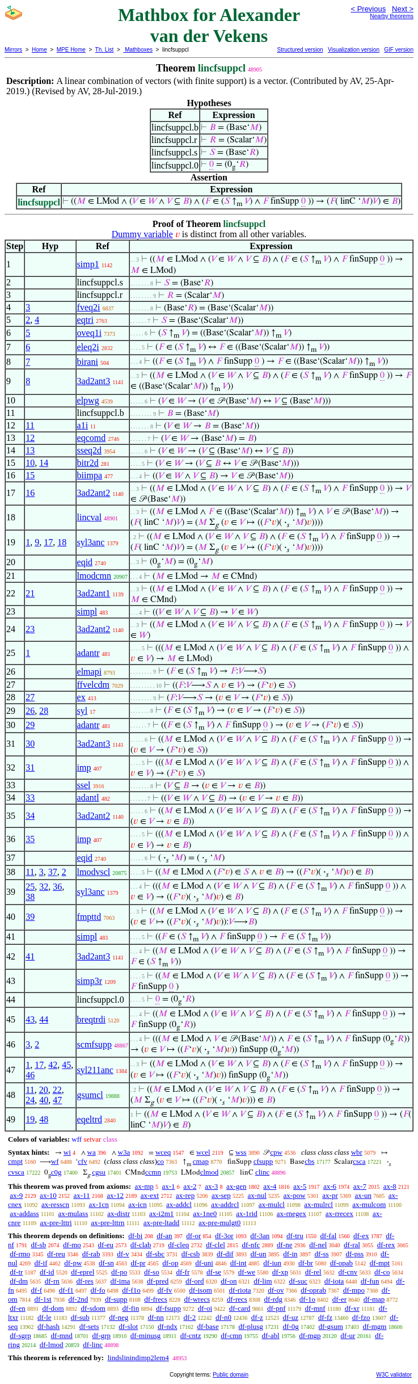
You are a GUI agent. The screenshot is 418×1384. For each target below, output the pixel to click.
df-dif (225, 1254)
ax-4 (269, 1186)
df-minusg (145, 1335)
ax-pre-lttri (55, 1222)
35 (30, 839)
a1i (82, 425)
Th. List (104, 50)
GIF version (398, 50)
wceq (163, 1152)
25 (30, 886)
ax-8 (389, 1186)
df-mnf (315, 1308)
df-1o (307, 1299)
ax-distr (118, 1213)
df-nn (156, 1317)
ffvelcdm (93, 684)
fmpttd (89, 917)
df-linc (93, 1344)
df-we (246, 1272)
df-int (238, 1263)
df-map (374, 1299)
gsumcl (90, 1095)
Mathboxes (138, 50)
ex (81, 697)
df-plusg (250, 1326)
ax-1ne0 (205, 1213)
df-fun (370, 1281)
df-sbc (155, 1254)
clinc (262, 1172)
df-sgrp (20, 1335)
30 (30, 743)
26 (30, 711)
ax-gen (236, 1186)
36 (57, 886)
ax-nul (257, 1195)
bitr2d (88, 463)
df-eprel (82, 1272)
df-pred (157, 1281)
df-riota (240, 1290)
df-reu (56, 1254)
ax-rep (185, 1195)
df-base (207, 1326)
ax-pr (329, 1195)
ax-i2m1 (161, 1213)
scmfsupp (94, 1044)
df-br (305, 1263)
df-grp (101, 1335)
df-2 (190, 1317)
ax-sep (221, 1195)
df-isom (200, 1290)
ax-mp (144, 1186)
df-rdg (273, 1299)
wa (91, 1152)
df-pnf (276, 1308)
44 (43, 1019)
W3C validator (394, 1375)
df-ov (276, 1290)
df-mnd (62, 1335)
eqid (85, 562)
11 (30, 425)
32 (43, 886)
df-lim (263, 1281)
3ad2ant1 (94, 593)
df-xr (352, 1308)
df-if (40, 1263)
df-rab (91, 1254)
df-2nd (78, 1299)
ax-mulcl (272, 1204)
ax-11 (81, 1195)
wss (241, 1152)
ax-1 (168, 1186)
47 (57, 1100)
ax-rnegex (291, 1213)
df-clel (215, 1244)
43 (30, 1019)
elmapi (89, 671)
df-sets (89, 1326)
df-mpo (354, 1290)
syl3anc (91, 542)
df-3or (224, 1235)
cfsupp (263, 1161)
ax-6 (329, 1186)
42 (52, 1065)
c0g (56, 1172)
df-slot (128, 1326)
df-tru (294, 1235)
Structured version (300, 50)
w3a (124, 1152)
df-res (85, 1281)
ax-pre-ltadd (161, 1222)
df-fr (182, 1272)
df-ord (194, 1281)
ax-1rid (246, 1213)
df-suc (298, 1281)
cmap (201, 1161)
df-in (290, 1254)
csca (359, 1161)
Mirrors (13, 50)
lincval (89, 517)
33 (30, 797)
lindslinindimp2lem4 (137, 1357)
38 (30, 897)
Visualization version (353, 50)
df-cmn (231, 1335)
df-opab (341, 1263)
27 (30, 697)
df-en (17, 1308)
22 (57, 1090)
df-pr (138, 1263)
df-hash (48, 1326)
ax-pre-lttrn (107, 1222)
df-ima (120, 1281)
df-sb (39, 1244)
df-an (164, 1235)
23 (30, 629)
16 (30, 493)
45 (66, 1065)
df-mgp (309, 1335)
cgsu (98, 1172)
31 (30, 767)
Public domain (230, 1375)
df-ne (284, 1244)
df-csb (190, 1254)
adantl (88, 797)
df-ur (347, 1335)
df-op (170, 1263)
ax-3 (211, 1186)
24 (30, 1100)
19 (30, 1119)
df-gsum (330, 1326)
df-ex (361, 1235)
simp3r (89, 981)
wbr (356, 1152)
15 (30, 475)
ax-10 (48, 1195)
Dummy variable (142, 234)
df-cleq (178, 1244)
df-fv (165, 1290)
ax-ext (150, 1195)
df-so (151, 1272)
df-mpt (380, 1263)
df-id (47, 1272)
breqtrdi (91, 1019)
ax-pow (295, 1195)
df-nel (318, 1244)
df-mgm (375, 1326)
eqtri (85, 320)
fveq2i (88, 307)
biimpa (89, 475)
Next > (402, 9)
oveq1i (89, 333)
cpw (276, 1152)
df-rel (313, 1272)
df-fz (325, 1317)
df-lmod (52, 1344)
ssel (84, 785)
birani (87, 362)
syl (82, 711)
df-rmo (20, 1254)
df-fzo (361, 1317)
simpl (87, 611)
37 (52, 872)
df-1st (42, 1299)
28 (43, 711)
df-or (193, 1235)
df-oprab (313, 1290)
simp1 (88, 264)
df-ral (352, 1244)
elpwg (88, 400)
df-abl (271, 1335)
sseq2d (89, 450)
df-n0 (223, 1317)
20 (43, 1090)
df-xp (280, 1272)
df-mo (72, 1244)
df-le (44, 1317)
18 (61, 542)
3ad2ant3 (94, 381)
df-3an (259, 1235)
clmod (209, 1172)
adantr (88, 653)
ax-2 (189, 1186)
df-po (119, 1272)
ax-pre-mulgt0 (219, 1222)
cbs (309, 1161)
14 (43, 463)
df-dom (53, 1308)
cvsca (16, 1172)
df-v (123, 1254)
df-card (240, 1308)
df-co (382, 1272)
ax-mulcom (369, 1204)
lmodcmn (94, 575)
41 (30, 956)
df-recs (237, 1299)
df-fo (98, 1290)
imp (84, 767)
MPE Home (71, 50)
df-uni (204, 1263)
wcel (203, 1152)
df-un (258, 1254)
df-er (339, 1299)
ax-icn (137, 1204)
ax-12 (115, 1195)
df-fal (328, 1235)
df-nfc (251, 1244)
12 (30, 438)
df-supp (116, 1299)
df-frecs (155, 1299)
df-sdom (93, 1308)
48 (43, 1119)
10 (30, 463)
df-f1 (66, 1290)
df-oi (205, 1308)
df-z (257, 1317)
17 (48, 542)
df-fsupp (168, 1308)
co (160, 1161)
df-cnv (347, 1272)
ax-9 (16, 1195)
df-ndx (168, 1326)
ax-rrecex (339, 1213)
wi (67, 1152)
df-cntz (190, 1335)
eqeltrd (89, 1119)
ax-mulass (73, 1213)
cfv (82, 1161)
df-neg (118, 1317)
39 (30, 917)
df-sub (80, 1317)
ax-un (362, 1195)
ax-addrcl (225, 1204)
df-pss (354, 1254)
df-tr (16, 1272)
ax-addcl (179, 1204)
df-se (213, 1272)
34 (30, 816)
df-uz (290, 1317)
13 (30, 450)
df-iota (334, 1281)
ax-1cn (98, 1204)
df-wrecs (197, 1299)
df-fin (131, 1308)
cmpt (15, 1161)
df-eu (105, 1244)
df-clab (140, 1244)
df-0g (291, 1326)
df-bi (135, 1235)
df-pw (73, 1263)
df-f (37, 1290)
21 (30, 593)
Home (39, 50)
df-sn (106, 1263)
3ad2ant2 (94, 493)
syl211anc (95, 1070)
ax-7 (359, 1186)
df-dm (19, 1281)
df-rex (386, 1244)
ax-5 (299, 1186)
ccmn (153, 1172)
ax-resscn (55, 1204)
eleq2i (88, 347)
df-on (229, 1281)
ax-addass (24, 1213)
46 (30, 1075)
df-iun (272, 1263)
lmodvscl (94, 872)
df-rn (52, 1281)
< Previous (368, 9)
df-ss (321, 1254)
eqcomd (91, 438)
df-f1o (131, 1290)
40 (43, 1100)
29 (30, 725)
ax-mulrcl (318, 1204)
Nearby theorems (391, 16)
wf (55, 1161)
